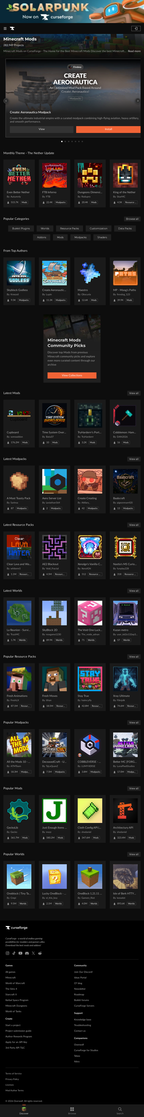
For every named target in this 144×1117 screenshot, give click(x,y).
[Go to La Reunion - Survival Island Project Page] (19, 621)
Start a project (12, 1025)
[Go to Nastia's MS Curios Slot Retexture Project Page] (125, 555)
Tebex (77, 1056)
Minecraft (10, 978)
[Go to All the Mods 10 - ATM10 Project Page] (19, 753)
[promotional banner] (72, 11)
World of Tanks (13, 1011)
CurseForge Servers (84, 1006)
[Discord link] (27, 953)
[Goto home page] (12, 28)
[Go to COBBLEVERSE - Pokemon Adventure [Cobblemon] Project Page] (90, 753)
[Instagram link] (7, 953)
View (42, 129)
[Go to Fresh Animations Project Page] (19, 687)
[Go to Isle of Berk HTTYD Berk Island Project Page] (125, 885)
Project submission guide (18, 1031)
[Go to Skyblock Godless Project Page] (19, 281)
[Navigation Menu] (5, 28)
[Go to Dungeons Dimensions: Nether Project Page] (90, 183)
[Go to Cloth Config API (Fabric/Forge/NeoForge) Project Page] (90, 819)
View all (134, 393)
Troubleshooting (82, 1025)
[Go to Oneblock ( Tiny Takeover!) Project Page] (19, 885)
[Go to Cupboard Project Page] (19, 423)
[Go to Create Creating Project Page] (90, 489)
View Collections (72, 375)
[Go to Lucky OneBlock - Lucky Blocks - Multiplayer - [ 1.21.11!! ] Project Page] (54, 885)
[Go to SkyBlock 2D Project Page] (54, 621)
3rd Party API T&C (15, 1048)
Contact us (80, 1031)
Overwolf (79, 1045)
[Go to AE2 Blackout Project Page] (54, 555)
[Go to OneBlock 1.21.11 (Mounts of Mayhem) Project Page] (90, 885)
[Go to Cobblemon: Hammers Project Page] (125, 423)
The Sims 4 (11, 989)
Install (108, 129)
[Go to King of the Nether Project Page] (125, 183)
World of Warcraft (15, 983)
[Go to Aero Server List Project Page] (54, 489)
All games (10, 972)
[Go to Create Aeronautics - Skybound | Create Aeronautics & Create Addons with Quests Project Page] (54, 281)
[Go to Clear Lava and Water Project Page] (19, 555)
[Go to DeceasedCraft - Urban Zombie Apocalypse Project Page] (54, 753)
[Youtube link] (20, 953)
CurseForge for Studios (86, 1050)
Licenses (9, 1085)
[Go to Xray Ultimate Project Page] (125, 687)
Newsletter (80, 989)
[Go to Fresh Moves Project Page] (54, 687)
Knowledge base (82, 1020)
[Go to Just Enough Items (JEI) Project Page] (54, 819)
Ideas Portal (80, 978)
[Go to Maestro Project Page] (90, 281)
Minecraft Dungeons (16, 1006)
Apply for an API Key (16, 1042)
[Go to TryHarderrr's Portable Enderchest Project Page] (90, 423)
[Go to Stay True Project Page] (90, 687)
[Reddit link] (40, 953)
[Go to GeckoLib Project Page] (19, 819)
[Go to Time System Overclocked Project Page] (54, 423)
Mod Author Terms (14, 1091)
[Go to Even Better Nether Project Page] (19, 183)
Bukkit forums (81, 1000)
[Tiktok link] (14, 953)
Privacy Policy (12, 1079)
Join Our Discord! (83, 972)
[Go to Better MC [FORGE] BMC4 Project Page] (125, 753)
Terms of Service (13, 1074)
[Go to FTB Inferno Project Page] (54, 183)
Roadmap (79, 994)
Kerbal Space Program (16, 1000)
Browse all (132, 218)
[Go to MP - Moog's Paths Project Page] (125, 281)
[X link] (33, 953)
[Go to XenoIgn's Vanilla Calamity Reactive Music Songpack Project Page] (90, 555)
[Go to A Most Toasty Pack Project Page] (19, 489)
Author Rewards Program (18, 1036)
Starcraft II (11, 994)
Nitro (77, 1062)
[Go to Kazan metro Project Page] (125, 621)
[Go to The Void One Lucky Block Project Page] (90, 621)
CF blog (78, 983)
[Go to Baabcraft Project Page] (125, 489)
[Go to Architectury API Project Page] (125, 819)
